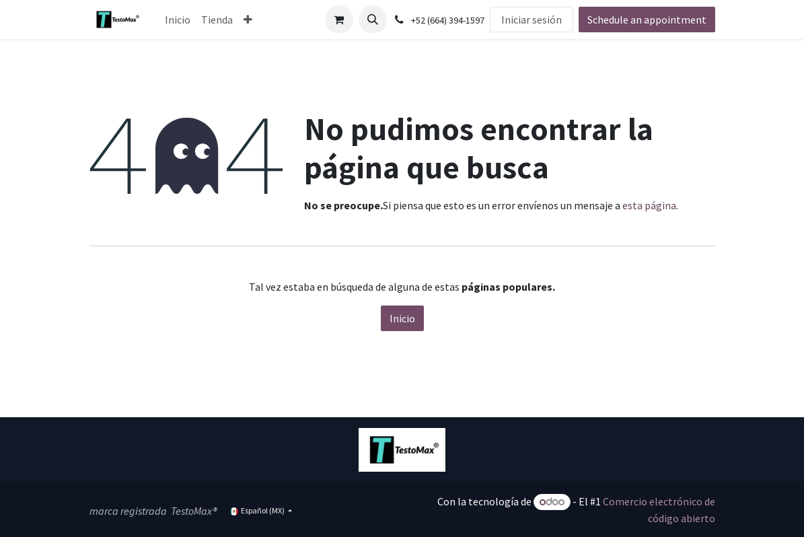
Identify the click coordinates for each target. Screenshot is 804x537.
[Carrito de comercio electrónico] (339, 19)
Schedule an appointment (646, 19)
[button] (373, 19)
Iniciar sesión (531, 19)
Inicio (402, 318)
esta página (649, 205)
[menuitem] (177, 19)
